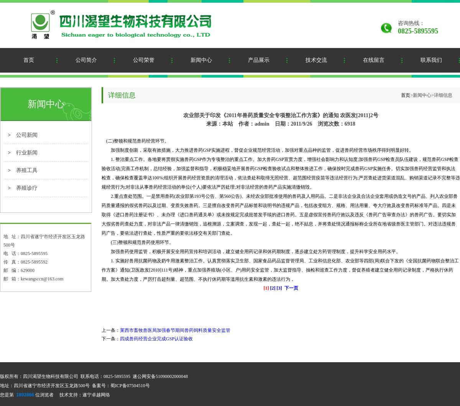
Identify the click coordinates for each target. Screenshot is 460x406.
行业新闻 (27, 153)
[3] (279, 288)
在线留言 (373, 60)
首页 (28, 60)
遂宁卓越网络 (96, 395)
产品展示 (258, 60)
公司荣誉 (143, 60)
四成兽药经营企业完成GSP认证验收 (156, 338)
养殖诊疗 (27, 188)
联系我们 (431, 60)
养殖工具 (27, 170)
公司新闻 (27, 135)
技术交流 (316, 60)
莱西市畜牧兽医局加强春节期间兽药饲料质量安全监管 (175, 330)
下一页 (291, 288)
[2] (273, 288)
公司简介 (86, 60)
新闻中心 (201, 60)
